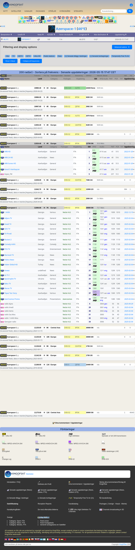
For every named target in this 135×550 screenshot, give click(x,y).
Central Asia (55, 328)
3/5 (91, 355)
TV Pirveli (8, 234)
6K (48, 180)
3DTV (28, 56)
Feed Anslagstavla (47, 523)
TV (13, 56)
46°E (82, 29)
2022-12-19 (128, 212)
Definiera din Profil (44, 483)
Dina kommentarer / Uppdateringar (68, 423)
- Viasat (117, 504)
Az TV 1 (7, 275)
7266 (88, 180)
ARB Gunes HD (10, 163)
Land (40, 79)
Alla (7, 56)
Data (59, 56)
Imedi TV (8, 224)
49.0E (3, 26)
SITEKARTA (78, 11)
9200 (88, 97)
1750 (88, 346)
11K (48, 365)
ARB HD (8, 151)
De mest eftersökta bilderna (48, 510)
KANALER (28, 11)
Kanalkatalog (73, 504)
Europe (53, 88)
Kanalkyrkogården (13, 510)
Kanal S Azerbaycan (12, 169)
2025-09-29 (128, 304)
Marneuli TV (9, 255)
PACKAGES (40, 11)
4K (48, 106)
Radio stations (49, 56)
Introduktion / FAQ (13, 482)
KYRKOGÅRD (65, 11)
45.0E (132, 26)
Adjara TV (8, 218)
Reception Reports (44, 504)
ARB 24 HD (9, 157)
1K (48, 88)
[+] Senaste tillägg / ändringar (76, 56)
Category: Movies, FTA (17, 525)
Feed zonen (44, 521)
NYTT (5, 11)
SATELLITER (16, 11)
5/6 (92, 143)
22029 (88, 88)
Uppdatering (129, 79)
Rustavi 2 (8, 239)
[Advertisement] (67, 391)
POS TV (7, 249)
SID (95, 79)
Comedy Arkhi (10, 244)
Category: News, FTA (17, 523)
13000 (88, 134)
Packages (103, 504)
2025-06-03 (128, 279)
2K (48, 97)
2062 (88, 106)
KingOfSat (123, 544)
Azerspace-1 (66, 29)
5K (48, 189)
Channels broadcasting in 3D (111, 510)
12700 (88, 143)
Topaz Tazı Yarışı (11, 293)
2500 (88, 199)
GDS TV (7, 229)
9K (48, 328)
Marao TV (8, 288)
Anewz (7, 270)
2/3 (92, 189)
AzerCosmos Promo (12, 299)
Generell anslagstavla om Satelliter (53, 525)
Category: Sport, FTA (17, 521)
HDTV (20, 56)
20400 (88, 365)
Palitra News (9, 260)
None (93, 88)
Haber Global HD (11, 264)
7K (48, 208)
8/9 (92, 337)
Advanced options (122, 47)
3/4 (91, 97)
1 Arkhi (7, 212)
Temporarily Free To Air (120, 56)
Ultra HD (37, 56)
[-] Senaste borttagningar (99, 56)
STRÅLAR (52, 11)
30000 (88, 208)
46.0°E (5, 39)
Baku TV (8, 283)
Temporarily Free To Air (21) (81, 498)
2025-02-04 (128, 218)
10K (48, 337)
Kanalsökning (105, 498)
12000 (88, 189)
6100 (88, 125)
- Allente (123, 504)
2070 (88, 116)
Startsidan (19, 474)
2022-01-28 (128, 151)
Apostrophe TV (10, 279)
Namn (6, 79)
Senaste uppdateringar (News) (19, 490)
